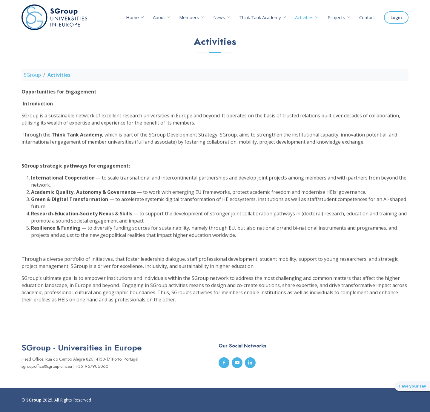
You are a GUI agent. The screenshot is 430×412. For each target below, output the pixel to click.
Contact (367, 17)
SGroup (32, 77)
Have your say (412, 386)
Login (396, 17)
